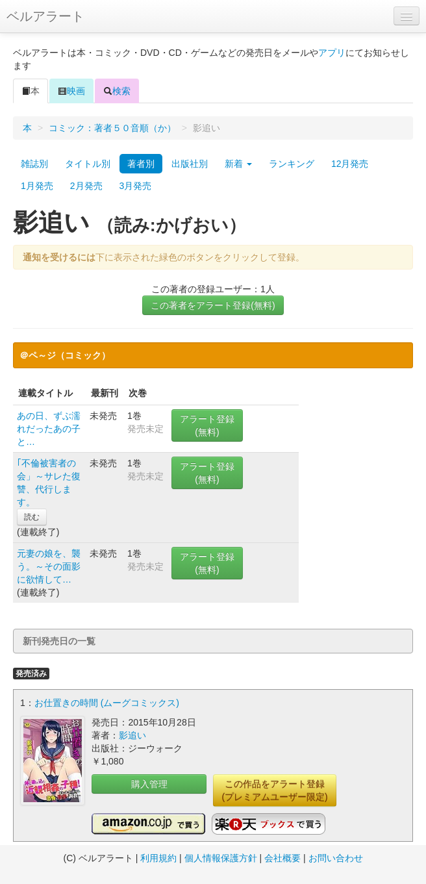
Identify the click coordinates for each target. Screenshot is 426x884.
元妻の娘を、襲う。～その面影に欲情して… (49, 566)
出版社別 (189, 163)
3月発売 (135, 186)
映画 (71, 91)
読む (32, 517)
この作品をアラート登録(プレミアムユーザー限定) (274, 790)
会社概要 (282, 858)
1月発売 (37, 186)
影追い (132, 735)
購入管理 (149, 784)
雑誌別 (34, 163)
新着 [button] (238, 163)
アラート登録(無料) (207, 425)
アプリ (331, 52)
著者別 (141, 163)
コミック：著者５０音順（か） (112, 128)
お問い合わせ (335, 858)
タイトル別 (87, 163)
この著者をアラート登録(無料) (213, 305)
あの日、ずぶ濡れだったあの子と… (49, 428)
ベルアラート (45, 16)
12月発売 (350, 163)
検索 (117, 91)
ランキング (291, 163)
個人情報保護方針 (220, 858)
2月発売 (86, 186)
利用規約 (158, 858)
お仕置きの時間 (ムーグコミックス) (106, 703)
